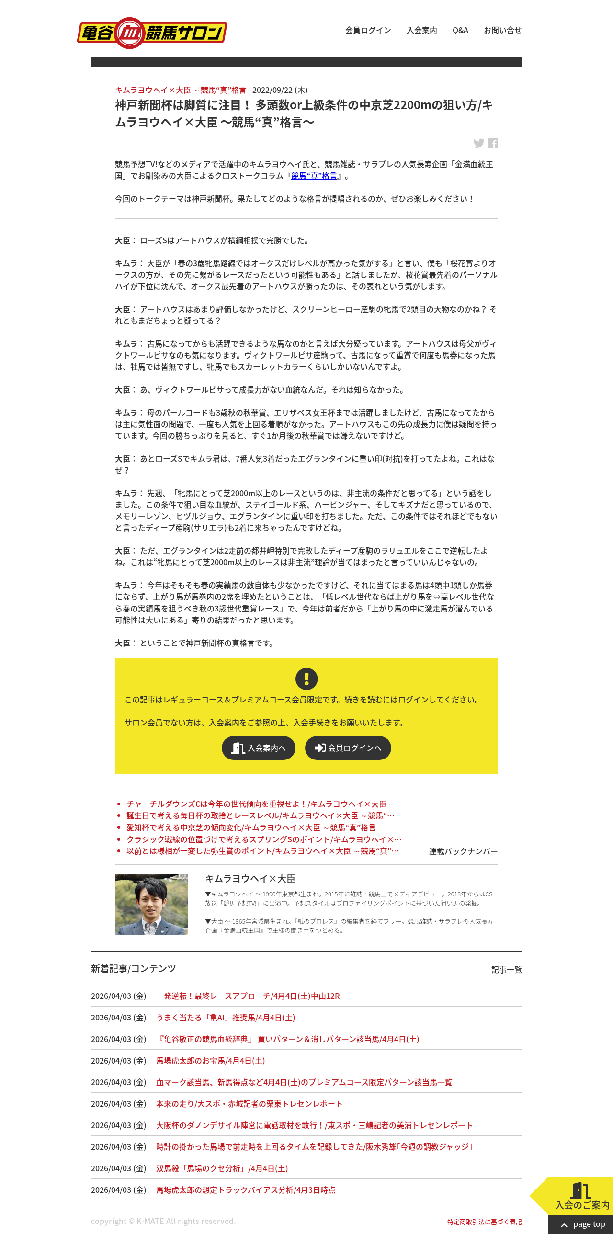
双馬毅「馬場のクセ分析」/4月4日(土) (222, 1168)
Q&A (460, 29)
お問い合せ (503, 29)
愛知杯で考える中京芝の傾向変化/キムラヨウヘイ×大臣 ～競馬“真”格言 (251, 827)
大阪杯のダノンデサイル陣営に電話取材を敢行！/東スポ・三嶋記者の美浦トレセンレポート (314, 1125)
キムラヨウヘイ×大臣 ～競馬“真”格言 (181, 89)
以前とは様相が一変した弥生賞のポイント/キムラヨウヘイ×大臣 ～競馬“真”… (262, 850)
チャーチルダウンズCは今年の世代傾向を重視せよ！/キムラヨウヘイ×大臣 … (261, 803)
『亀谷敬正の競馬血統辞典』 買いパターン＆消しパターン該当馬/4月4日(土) (288, 1038)
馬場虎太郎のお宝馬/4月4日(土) (210, 1060)
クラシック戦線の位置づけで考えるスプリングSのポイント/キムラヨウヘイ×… (264, 839)
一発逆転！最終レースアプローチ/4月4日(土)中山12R (248, 995)
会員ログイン (368, 29)
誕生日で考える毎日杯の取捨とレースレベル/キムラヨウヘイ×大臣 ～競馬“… (260, 815)
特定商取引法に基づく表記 (484, 1221)
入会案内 (422, 29)
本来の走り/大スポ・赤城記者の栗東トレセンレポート (249, 1103)
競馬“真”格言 (314, 175)
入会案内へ (258, 748)
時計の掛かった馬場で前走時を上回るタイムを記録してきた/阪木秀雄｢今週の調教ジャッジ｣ (314, 1146)
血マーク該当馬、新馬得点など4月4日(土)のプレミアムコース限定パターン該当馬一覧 (304, 1081)
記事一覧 (506, 969)
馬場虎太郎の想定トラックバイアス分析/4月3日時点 (246, 1189)
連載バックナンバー (463, 851)
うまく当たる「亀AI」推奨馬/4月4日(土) (225, 1017)
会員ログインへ (348, 748)
